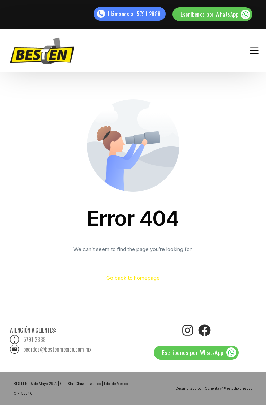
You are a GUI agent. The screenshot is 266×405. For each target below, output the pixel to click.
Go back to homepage (133, 278)
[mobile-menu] (242, 50)
